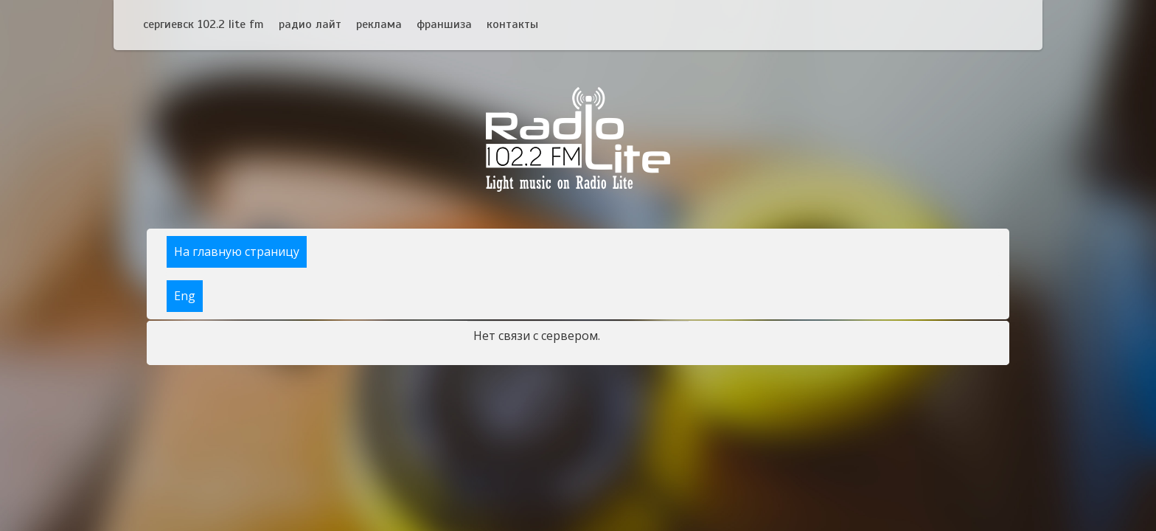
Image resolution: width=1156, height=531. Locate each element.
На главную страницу (236, 251)
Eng (184, 296)
